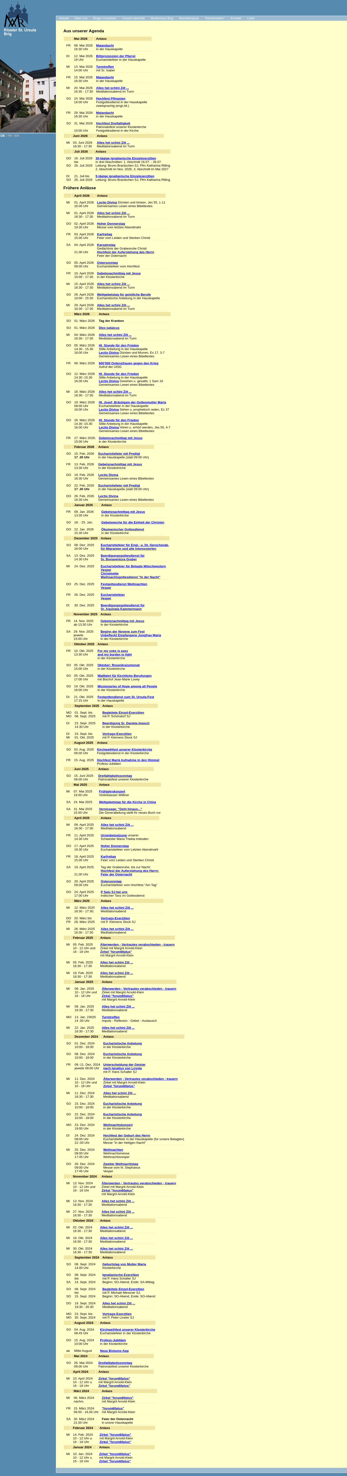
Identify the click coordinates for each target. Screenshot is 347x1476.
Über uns (80, 18)
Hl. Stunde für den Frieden (119, 345)
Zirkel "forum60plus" (116, 952)
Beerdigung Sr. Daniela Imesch (126, 723)
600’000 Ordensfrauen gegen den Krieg (128, 363)
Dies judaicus (109, 328)
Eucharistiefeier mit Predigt (119, 453)
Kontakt (236, 18)
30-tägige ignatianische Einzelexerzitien (126, 158)
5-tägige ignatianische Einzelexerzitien (125, 176)
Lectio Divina (107, 202)
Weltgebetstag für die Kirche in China (127, 802)
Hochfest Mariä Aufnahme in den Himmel (128, 760)
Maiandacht (105, 45)
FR (10, 135)
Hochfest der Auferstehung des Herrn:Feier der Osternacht (130, 872)
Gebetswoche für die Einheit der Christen (132, 522)
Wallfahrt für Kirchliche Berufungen (125, 675)
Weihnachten (113, 1149)
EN (17, 135)
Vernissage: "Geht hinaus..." (120, 809)
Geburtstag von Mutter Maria (124, 1264)
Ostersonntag (107, 262)
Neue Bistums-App (114, 1351)
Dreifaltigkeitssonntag (115, 776)
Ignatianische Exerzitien (120, 1275)
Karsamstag (106, 245)
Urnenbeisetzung (114, 835)
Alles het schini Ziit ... (112, 88)
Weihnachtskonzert (118, 1125)
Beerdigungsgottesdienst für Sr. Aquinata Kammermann (123, 607)
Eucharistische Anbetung (122, 1043)
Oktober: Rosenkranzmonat (119, 665)
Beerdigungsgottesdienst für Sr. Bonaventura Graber (123, 557)
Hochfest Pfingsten (110, 98)
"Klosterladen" (215, 18)
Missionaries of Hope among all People (127, 686)
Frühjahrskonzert (112, 791)
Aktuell (64, 18)
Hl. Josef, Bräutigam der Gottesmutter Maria (132, 402)
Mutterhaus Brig (162, 18)
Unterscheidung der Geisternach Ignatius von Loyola (124, 1066)
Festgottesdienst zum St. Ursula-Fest (126, 697)
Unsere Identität (133, 18)
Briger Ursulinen (104, 18)
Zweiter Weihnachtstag (120, 1164)
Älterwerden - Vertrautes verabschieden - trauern (137, 944)
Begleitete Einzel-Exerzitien (123, 712)
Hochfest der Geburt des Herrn (126, 1135)
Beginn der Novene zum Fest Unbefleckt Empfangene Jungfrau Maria (130, 633)
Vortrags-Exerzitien (117, 734)
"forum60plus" (113, 1408)
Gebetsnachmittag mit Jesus (119, 273)
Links (251, 18)
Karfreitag (104, 234)
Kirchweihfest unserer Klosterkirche (124, 749)
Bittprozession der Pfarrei (115, 56)
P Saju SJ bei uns (114, 892)
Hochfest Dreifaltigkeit (113, 123)
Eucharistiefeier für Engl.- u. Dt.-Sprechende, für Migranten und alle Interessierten (135, 546)
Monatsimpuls (189, 18)
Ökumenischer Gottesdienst (122, 529)
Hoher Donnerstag (111, 223)
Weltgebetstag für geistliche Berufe (124, 294)
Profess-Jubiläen (113, 1340)
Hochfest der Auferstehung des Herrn (125, 252)
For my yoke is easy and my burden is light (115, 652)
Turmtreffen (105, 66)
